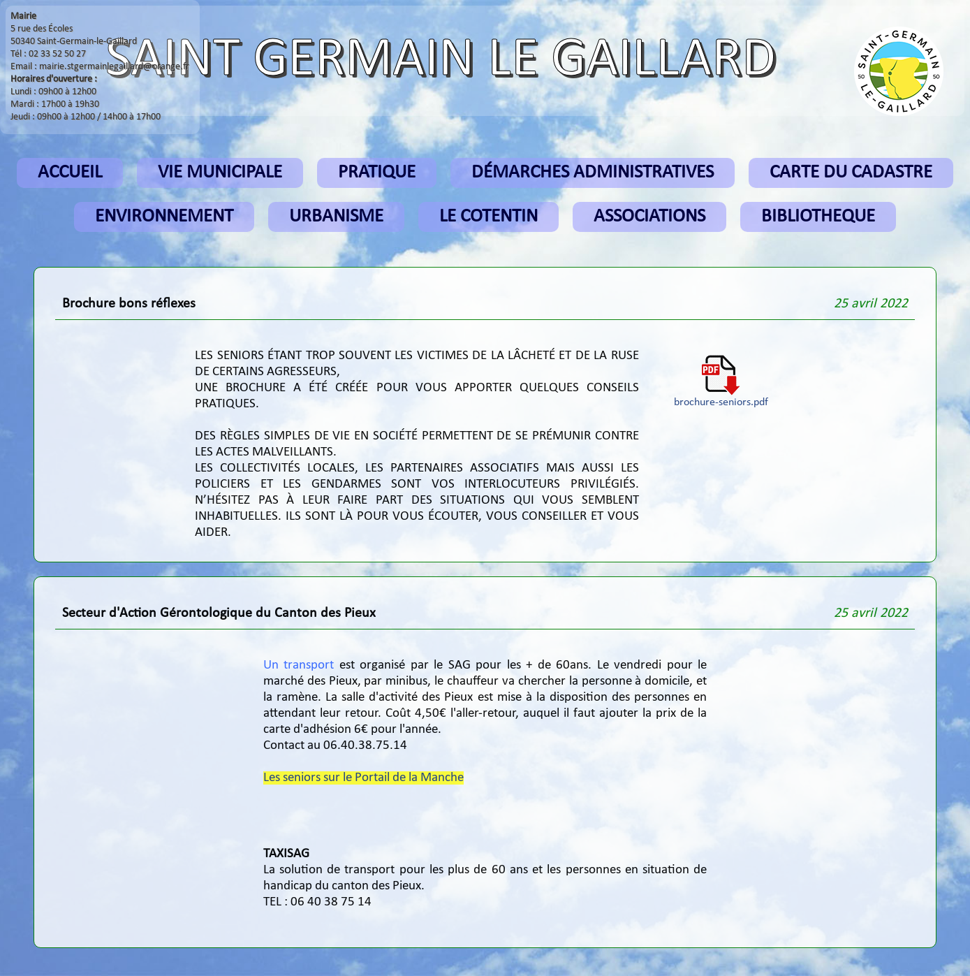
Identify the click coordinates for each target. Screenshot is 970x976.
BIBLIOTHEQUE (818, 216)
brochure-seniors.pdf (721, 397)
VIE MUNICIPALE (220, 172)
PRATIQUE (377, 172)
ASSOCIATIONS (649, 216)
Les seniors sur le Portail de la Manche (363, 778)
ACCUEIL (70, 172)
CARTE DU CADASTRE (851, 172)
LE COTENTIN (488, 216)
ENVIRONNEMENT (164, 216)
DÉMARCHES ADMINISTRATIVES (592, 172)
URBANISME (336, 216)
